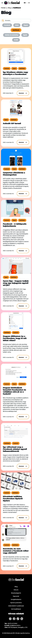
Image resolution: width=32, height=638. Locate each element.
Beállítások (22, 68)
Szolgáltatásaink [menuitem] (16, 599)
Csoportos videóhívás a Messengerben (14, 174)
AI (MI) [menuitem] (16, 40)
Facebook (6, 68)
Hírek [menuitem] (16, 25)
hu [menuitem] (25, 3)
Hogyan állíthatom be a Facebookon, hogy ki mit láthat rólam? (14, 338)
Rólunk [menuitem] (16, 590)
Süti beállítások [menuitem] (16, 609)
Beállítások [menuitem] (16, 30)
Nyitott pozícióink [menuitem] (16, 602)
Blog (9, 8)
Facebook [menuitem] (7, 25)
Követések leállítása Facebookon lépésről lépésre (13, 498)
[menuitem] (10, 619)
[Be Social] (12, 2)
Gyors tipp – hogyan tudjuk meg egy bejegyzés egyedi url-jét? (16, 283)
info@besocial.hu (15, 625)
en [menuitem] (29, 3)
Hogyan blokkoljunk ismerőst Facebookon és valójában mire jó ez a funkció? (14, 391)
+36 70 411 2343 (12, 623)
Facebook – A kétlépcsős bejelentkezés (14, 225)
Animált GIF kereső (12, 123)
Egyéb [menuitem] (25, 35)
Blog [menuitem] (16, 586)
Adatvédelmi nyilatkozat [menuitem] (16, 606)
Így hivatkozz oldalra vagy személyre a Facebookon (15, 73)
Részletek (23, 93)
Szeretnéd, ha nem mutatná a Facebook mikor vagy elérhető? (16, 551)
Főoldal (3, 8)
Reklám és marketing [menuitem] (11, 35)
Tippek (14, 68)
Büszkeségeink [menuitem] (16, 593)
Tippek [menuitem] (26, 25)
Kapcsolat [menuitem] (16, 596)
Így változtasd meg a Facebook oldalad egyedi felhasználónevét (15, 449)
